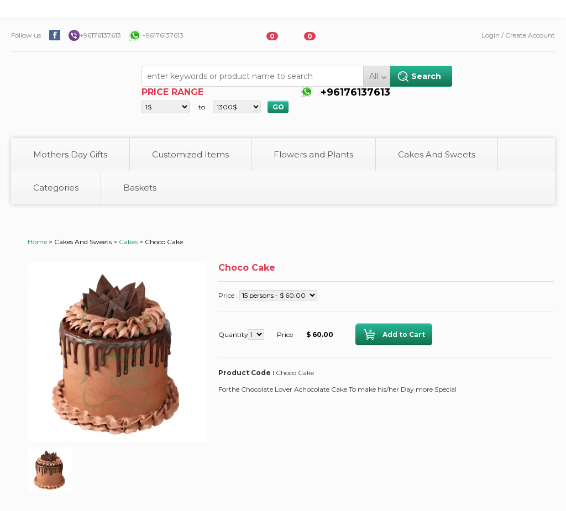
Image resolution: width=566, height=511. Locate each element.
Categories (55, 187)
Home (37, 242)
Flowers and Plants (313, 154)
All (373, 76)
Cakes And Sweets (436, 154)
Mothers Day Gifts (70, 154)
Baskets (139, 187)
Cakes (128, 242)
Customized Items (190, 154)
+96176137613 (100, 35)
